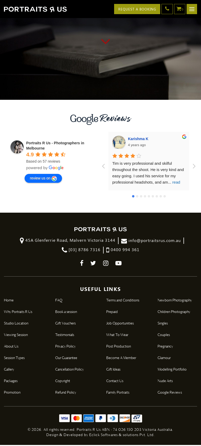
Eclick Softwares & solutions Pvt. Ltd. (122, 436)
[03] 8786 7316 (81, 250)
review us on (43, 179)
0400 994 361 (122, 250)
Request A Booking (136, 9)
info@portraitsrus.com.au (151, 241)
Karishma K (138, 139)
